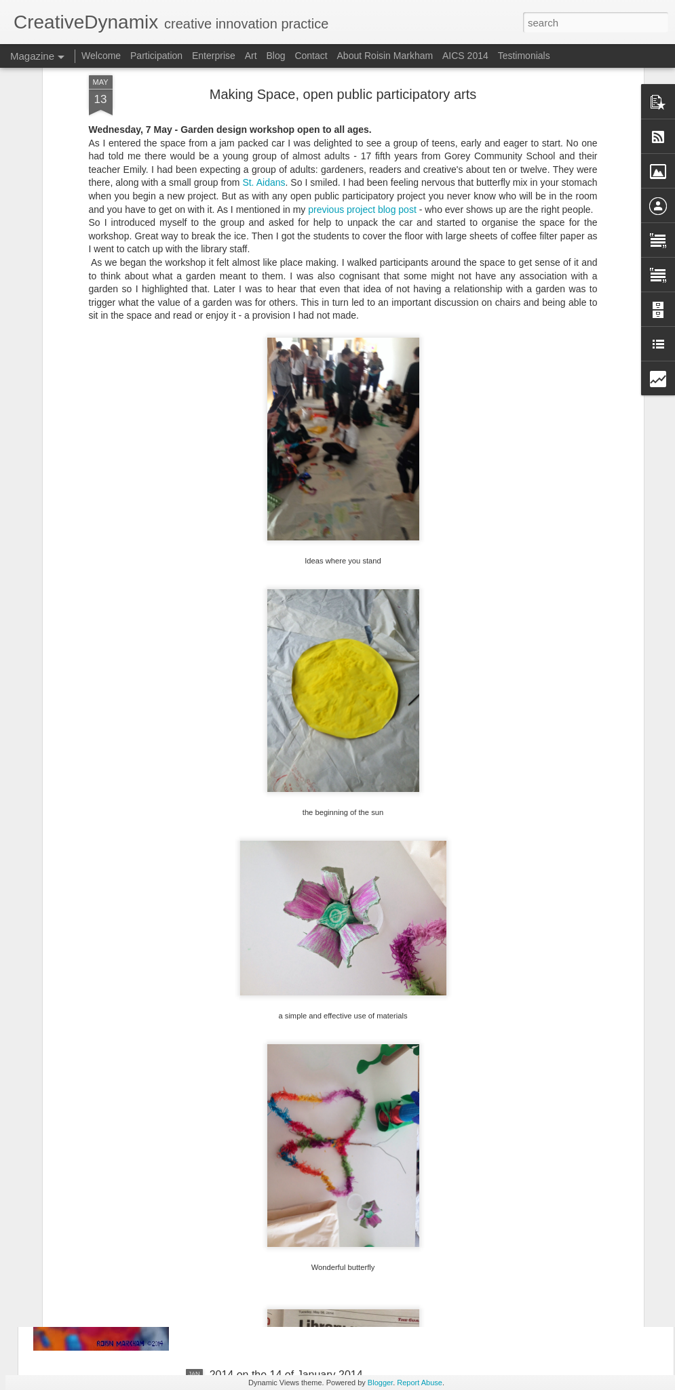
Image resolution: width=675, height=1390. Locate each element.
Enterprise (213, 55)
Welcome (101, 55)
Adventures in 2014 (256, 1221)
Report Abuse (419, 1382)
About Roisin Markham (385, 55)
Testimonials (524, 55)
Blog (275, 55)
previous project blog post (362, 83)
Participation (156, 55)
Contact (310, 55)
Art (251, 55)
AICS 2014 (465, 55)
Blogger (380, 1382)
